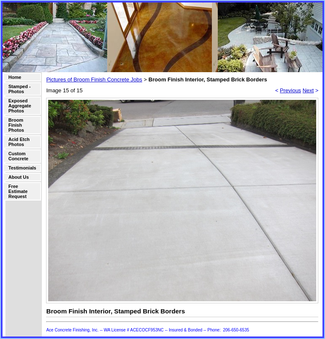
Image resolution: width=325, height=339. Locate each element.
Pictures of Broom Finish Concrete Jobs (94, 79)
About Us (18, 177)
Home (14, 77)
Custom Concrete (18, 156)
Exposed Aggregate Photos (19, 105)
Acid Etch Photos (19, 142)
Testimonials (22, 167)
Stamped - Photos (19, 89)
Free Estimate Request (18, 191)
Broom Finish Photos (16, 125)
